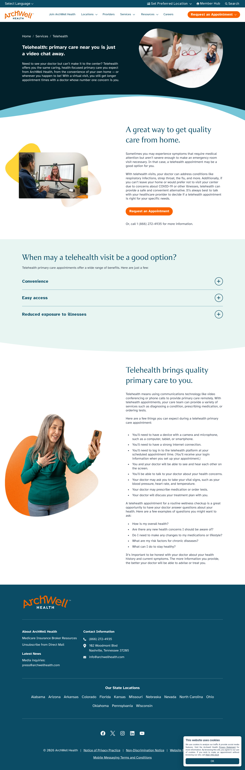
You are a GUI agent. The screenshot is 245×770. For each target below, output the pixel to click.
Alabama (38, 697)
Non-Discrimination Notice (145, 750)
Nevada (170, 697)
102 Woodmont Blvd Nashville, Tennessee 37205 (109, 648)
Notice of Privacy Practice (102, 750)
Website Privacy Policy (186, 750)
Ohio (210, 697)
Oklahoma (101, 705)
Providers (109, 14)
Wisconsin (144, 705)
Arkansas (71, 697)
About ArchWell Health (39, 632)
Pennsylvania (122, 705)
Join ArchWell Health (62, 14)
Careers (168, 14)
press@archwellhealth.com (41, 665)
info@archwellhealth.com (106, 657)
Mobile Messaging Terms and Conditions (122, 758)
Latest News (31, 654)
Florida (105, 697)
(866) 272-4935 (100, 639)
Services (41, 36)
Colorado (89, 697)
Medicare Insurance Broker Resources (49, 638)
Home (26, 36)
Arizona (54, 697)
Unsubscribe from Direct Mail (43, 645)
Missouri (136, 697)
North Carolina (191, 697)
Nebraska (153, 697)
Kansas (120, 697)
